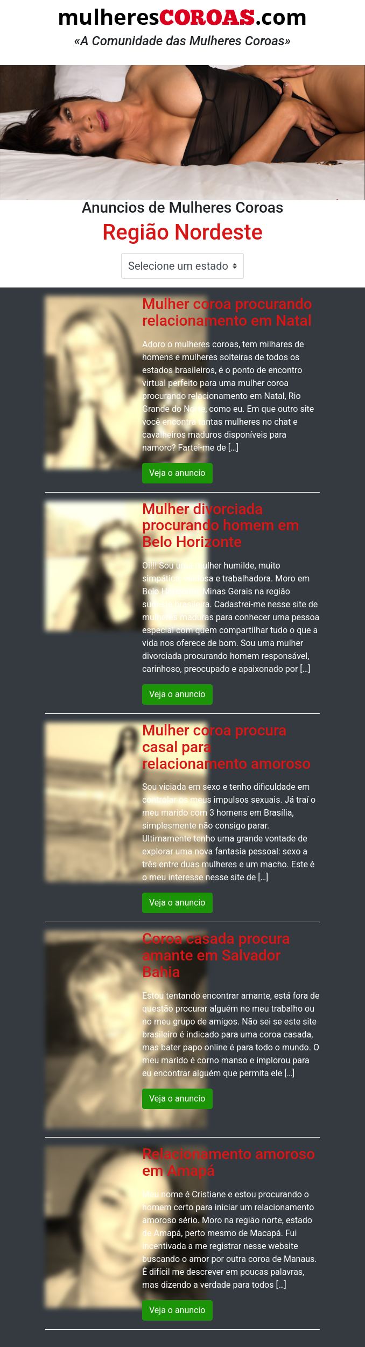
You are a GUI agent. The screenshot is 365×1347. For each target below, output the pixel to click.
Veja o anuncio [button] (177, 473)
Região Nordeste (182, 232)
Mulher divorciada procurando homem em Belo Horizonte (220, 525)
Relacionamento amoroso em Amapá (228, 1162)
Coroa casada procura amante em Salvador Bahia (216, 955)
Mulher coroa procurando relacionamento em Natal (227, 312)
